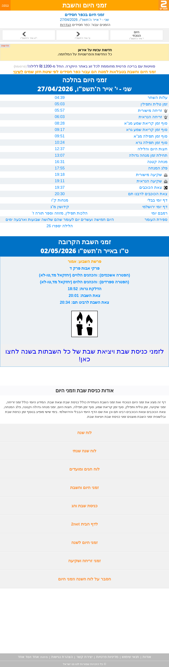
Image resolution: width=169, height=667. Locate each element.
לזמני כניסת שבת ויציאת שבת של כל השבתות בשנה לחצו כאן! (84, 355)
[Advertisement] (84, 621)
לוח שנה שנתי (85, 451)
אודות (147, 657)
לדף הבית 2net (84, 524)
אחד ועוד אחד (28, 657)
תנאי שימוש (130, 657)
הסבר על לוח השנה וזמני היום (84, 579)
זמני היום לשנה (84, 542)
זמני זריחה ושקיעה (84, 560)
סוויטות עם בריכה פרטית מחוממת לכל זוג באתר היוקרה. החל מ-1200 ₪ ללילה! (84, 66)
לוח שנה (84, 432)
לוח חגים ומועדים (84, 469)
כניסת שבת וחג (84, 505)
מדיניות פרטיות (107, 657)
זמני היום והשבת (84, 487)
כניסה (5, 5)
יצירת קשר (84, 657)
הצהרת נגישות (62, 657)
